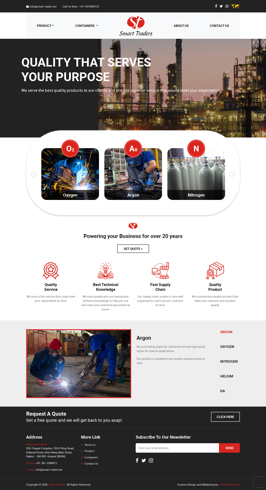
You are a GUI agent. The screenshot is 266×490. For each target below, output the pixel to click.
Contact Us (219, 25)
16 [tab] (162, 212)
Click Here (225, 417)
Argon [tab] (226, 331)
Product (44, 25)
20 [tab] (184, 212)
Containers (85, 25)
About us (181, 25)
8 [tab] (119, 212)
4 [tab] (98, 212)
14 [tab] (151, 212)
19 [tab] (178, 212)
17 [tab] (167, 212)
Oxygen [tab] (227, 346)
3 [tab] (93, 212)
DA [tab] (222, 390)
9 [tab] (125, 212)
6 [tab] (109, 212)
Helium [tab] (226, 376)
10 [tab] (130, 212)
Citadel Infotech (230, 484)
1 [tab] (82, 212)
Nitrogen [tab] (229, 361)
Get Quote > (133, 249)
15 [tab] (157, 212)
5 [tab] (103, 212)
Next (232, 174)
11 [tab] (135, 212)
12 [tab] (141, 212)
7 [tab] (114, 212)
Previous (33, 174)
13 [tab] (146, 212)
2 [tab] (87, 212)
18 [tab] (173, 212)
